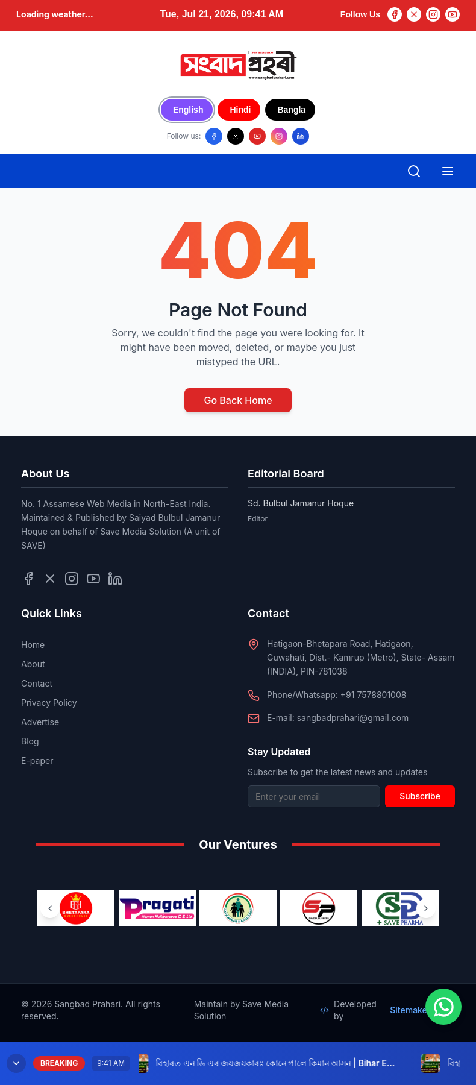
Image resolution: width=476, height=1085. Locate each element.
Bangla (291, 110)
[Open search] (414, 171)
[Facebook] (394, 14)
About (33, 664)
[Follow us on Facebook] (213, 136)
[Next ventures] (426, 908)
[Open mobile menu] (448, 171)
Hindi (240, 110)
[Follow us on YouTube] (257, 136)
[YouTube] (452, 14)
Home (33, 645)
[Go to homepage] (238, 65)
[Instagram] (433, 14)
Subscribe (419, 796)
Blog (30, 741)
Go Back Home (238, 400)
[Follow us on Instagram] (279, 136)
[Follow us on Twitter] (50, 578)
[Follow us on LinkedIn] (300, 136)
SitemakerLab (422, 1010)
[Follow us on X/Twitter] (235, 136)
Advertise (40, 722)
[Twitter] (414, 14)
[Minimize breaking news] (16, 1063)
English (188, 110)
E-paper (37, 760)
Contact (36, 683)
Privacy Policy (49, 702)
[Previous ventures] (50, 908)
